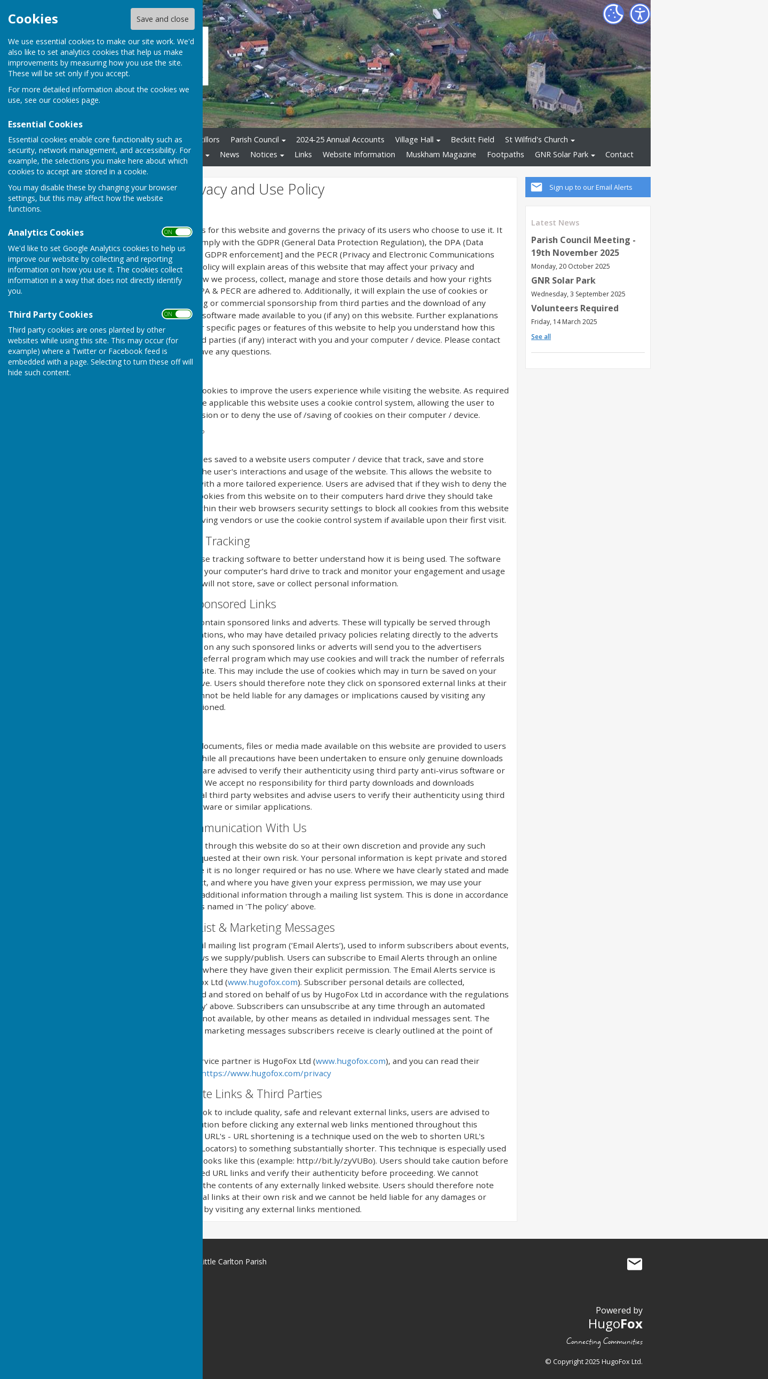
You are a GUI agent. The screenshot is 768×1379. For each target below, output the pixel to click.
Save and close (163, 19)
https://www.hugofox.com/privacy (266, 1073)
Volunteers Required (575, 308)
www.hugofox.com (263, 982)
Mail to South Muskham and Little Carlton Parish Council (635, 1264)
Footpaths (505, 154)
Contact (619, 154)
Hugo (615, 1323)
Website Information (359, 154)
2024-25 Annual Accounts (340, 139)
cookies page (76, 100)
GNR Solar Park (561, 154)
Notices (263, 154)
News (229, 154)
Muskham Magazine (441, 154)
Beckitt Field (472, 139)
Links (303, 154)
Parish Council (254, 139)
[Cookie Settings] (613, 14)
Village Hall (414, 139)
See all (541, 336)
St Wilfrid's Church (536, 139)
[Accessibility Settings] (640, 14)
